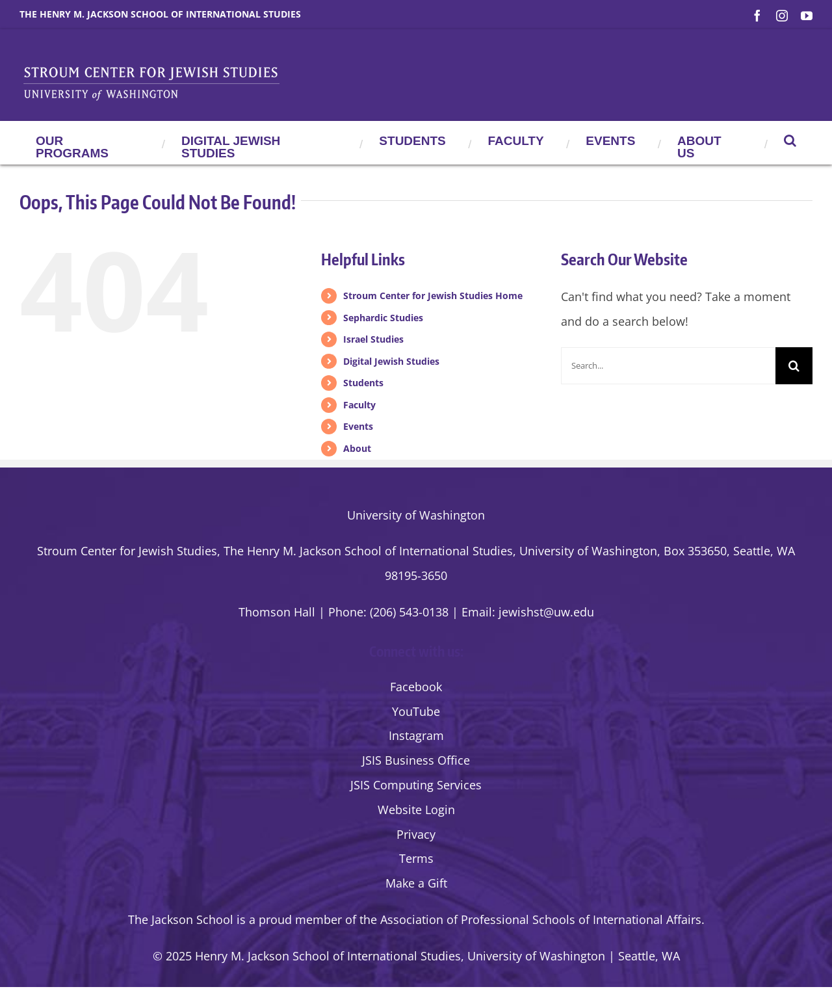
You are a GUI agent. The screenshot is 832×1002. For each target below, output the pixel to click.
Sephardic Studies (383, 317)
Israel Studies (373, 339)
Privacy (416, 834)
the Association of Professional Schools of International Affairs (530, 919)
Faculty (359, 405)
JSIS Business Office (416, 760)
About (357, 448)
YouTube (416, 711)
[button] (790, 140)
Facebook (416, 686)
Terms (416, 858)
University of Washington (416, 515)
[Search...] (668, 365)
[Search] (793, 365)
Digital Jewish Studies (391, 361)
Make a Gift (416, 883)
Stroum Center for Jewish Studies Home (433, 295)
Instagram (416, 735)
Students (363, 382)
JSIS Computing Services (416, 785)
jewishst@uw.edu (546, 612)
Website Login (416, 809)
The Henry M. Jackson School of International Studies (160, 14)
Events (358, 426)
